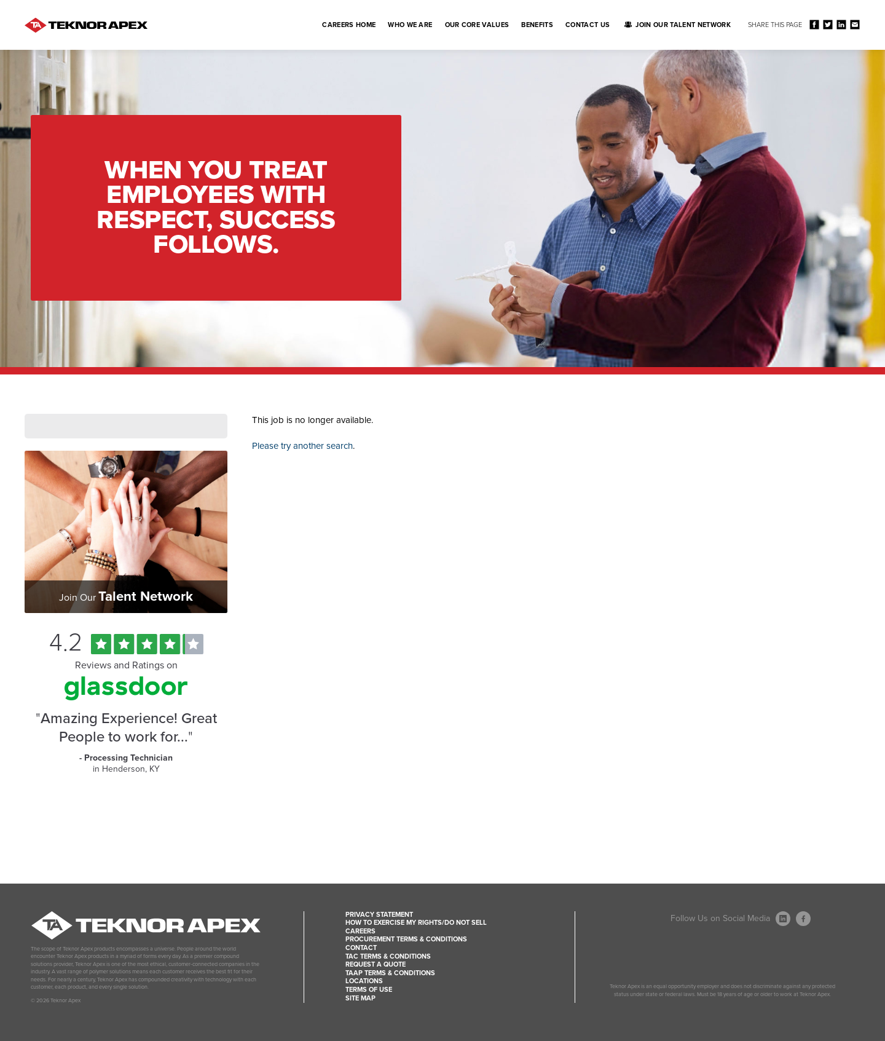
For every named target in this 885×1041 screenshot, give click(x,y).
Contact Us (587, 25)
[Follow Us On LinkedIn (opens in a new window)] (783, 918)
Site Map (360, 998)
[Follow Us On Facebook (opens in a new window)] (803, 918)
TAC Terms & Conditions (388, 956)
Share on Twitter (827, 24)
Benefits (537, 25)
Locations (364, 981)
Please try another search (302, 445)
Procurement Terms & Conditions (406, 939)
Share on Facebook (814, 24)
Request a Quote (375, 964)
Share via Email (854, 24)
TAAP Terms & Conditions (390, 973)
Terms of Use (368, 990)
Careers (360, 931)
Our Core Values (477, 25)
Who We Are (410, 25)
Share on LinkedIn (841, 24)
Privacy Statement (379, 915)
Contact (361, 948)
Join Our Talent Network (683, 25)
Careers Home (349, 25)
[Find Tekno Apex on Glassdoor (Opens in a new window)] (126, 697)
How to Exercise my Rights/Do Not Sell (416, 923)
